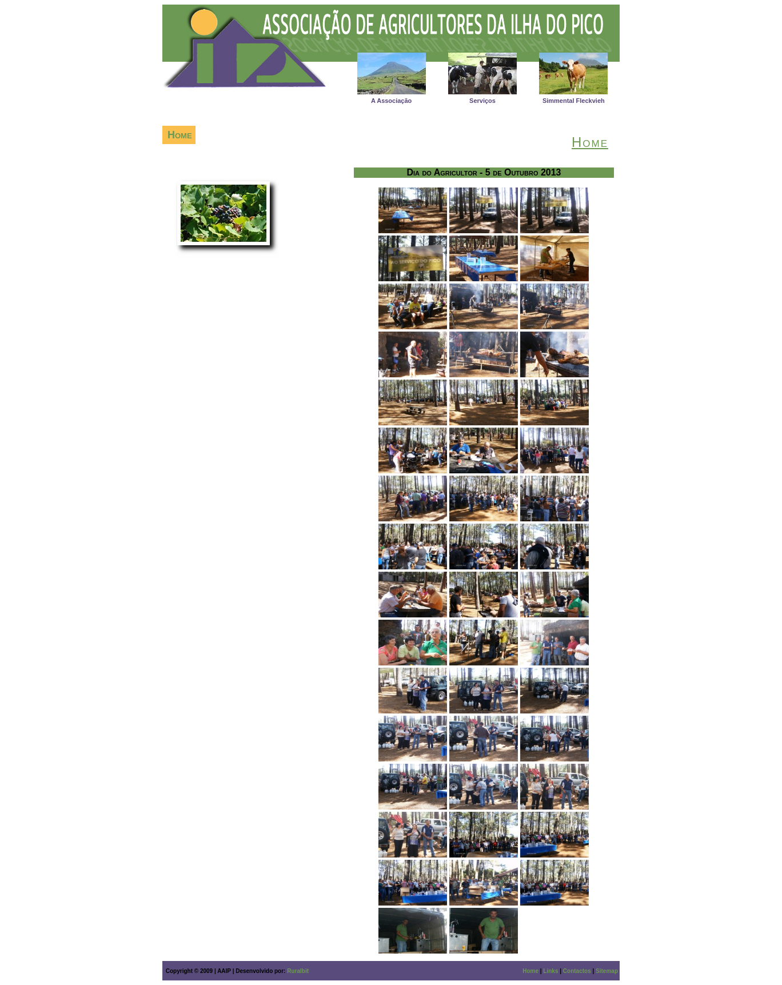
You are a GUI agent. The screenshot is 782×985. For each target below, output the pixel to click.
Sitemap (607, 971)
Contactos (577, 971)
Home (530, 971)
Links (550, 971)
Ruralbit (298, 971)
